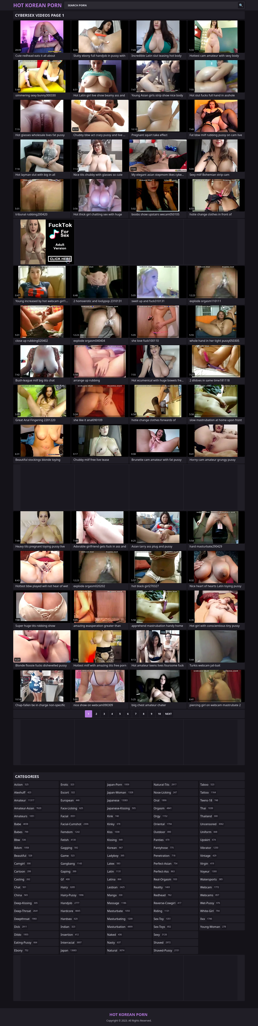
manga (115, 895)
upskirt (208, 840)
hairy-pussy (73, 895)
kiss (113, 832)
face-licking (72, 808)
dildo (21, 934)
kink (113, 816)
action (21, 784)
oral (161, 800)
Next (168, 713)
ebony (21, 950)
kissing (115, 840)
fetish (69, 840)
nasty (114, 942)
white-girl (210, 911)
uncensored (212, 824)
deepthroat (26, 919)
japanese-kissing (122, 808)
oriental (163, 824)
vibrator (209, 847)
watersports (211, 879)
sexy (161, 934)
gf (66, 879)
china (21, 895)
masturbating (120, 919)
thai (207, 808)
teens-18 (209, 800)
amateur (24, 800)
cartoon (23, 871)
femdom (71, 832)
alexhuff (23, 792)
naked (115, 934)
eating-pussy (26, 942)
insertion (70, 934)
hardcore (71, 911)
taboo (207, 784)
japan (69, 950)
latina (114, 879)
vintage (208, 855)
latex (114, 863)
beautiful (23, 855)
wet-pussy (210, 903)
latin (114, 871)
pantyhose (164, 847)
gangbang (72, 863)
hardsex (70, 919)
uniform (209, 832)
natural (116, 950)
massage (117, 903)
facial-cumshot (75, 824)
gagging (70, 847)
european (70, 800)
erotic (68, 784)
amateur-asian (28, 808)
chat (20, 887)
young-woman (213, 926)
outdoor (163, 832)
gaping (69, 871)
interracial (72, 942)
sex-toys (163, 926)
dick (21, 926)
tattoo (208, 792)
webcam (210, 887)
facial (68, 816)
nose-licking (166, 792)
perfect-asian (166, 863)
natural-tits (165, 784)
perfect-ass (165, 871)
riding (162, 911)
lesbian (116, 887)
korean (115, 847)
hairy (68, 887)
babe (21, 824)
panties (162, 840)
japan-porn (118, 784)
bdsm (22, 847)
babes (21, 832)
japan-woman (120, 792)
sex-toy (163, 919)
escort (68, 792)
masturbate (119, 911)
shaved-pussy (167, 950)
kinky (114, 824)
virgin (207, 863)
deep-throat (26, 911)
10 (159, 713)
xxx (206, 919)
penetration (165, 855)
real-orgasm (166, 879)
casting (22, 879)
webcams (210, 895)
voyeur (209, 871)
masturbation (120, 926)
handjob (70, 903)
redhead (163, 895)
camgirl (23, 863)
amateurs (24, 816)
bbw (20, 840)
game (68, 855)
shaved (162, 942)
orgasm (163, 808)
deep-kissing (26, 903)
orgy (161, 816)
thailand (209, 816)
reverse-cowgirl (168, 903)
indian (68, 926)
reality (162, 887)
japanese (117, 800)
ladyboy (116, 855)
